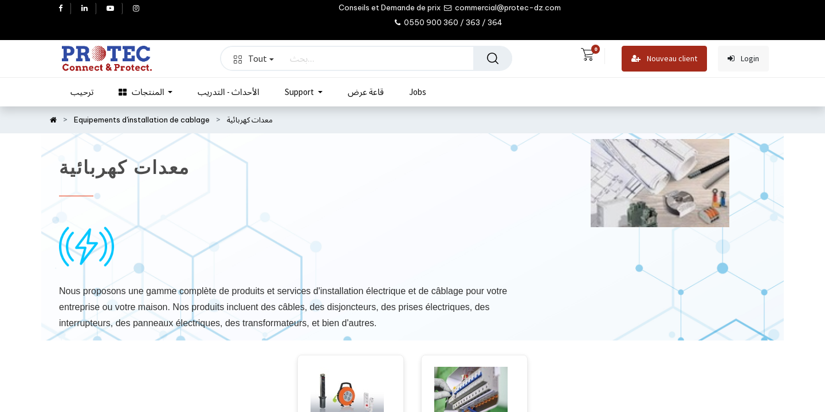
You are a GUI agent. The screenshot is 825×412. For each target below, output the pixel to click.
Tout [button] (254, 58)
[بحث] (492, 58)
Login (743, 59)
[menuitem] (82, 92)
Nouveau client (664, 59)
